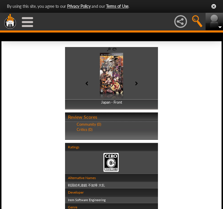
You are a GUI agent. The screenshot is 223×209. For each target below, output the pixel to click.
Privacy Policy (79, 6)
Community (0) (89, 124)
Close (213, 6)
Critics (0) (84, 129)
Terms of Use (117, 6)
